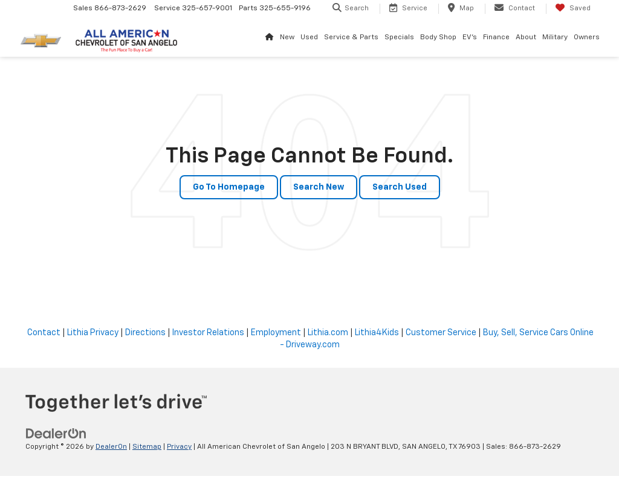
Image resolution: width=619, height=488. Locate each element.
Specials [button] (399, 37)
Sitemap (146, 447)
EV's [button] (469, 37)
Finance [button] (496, 37)
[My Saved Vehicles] (573, 9)
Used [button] (309, 37)
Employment (276, 333)
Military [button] (555, 37)
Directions (145, 333)
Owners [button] (587, 37)
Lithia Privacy (92, 333)
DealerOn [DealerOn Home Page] (111, 447)
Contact (43, 333)
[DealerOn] (56, 433)
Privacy (179, 447)
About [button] (526, 37)
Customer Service (441, 333)
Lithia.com (328, 333)
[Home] (269, 37)
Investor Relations (208, 333)
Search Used (399, 187)
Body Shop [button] (438, 37)
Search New (318, 187)
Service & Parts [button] (351, 37)
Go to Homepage (229, 187)
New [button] (287, 37)
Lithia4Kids (377, 333)
